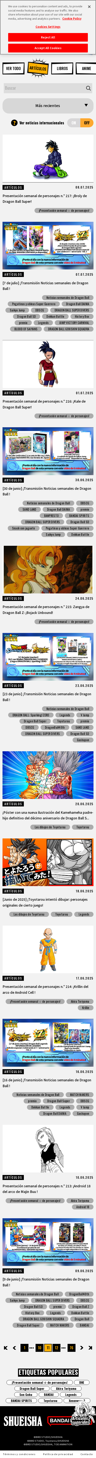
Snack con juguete (23, 528)
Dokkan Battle (55, 316)
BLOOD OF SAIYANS (26, 329)
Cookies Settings (48, 27)
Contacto (87, 1454)
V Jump (85, 715)
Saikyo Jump (17, 310)
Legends (43, 322)
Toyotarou (63, 721)
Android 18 (82, 1207)
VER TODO (13, 68)
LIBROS (62, 68)
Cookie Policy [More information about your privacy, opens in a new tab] (71, 18)
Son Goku (25, 1394)
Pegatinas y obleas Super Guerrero (33, 304)
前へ (18, 1348)
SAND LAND (29, 509)
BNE (81, 1382)
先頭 (6, 1347)
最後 (90, 1347)
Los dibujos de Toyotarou (50, 827)
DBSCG (39, 310)
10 (39, 1347)
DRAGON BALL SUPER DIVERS (72, 310)
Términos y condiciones (19, 1454)
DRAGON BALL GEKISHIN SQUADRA (68, 329)
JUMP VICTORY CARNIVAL (74, 322)
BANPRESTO (51, 515)
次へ (78, 1348)
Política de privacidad (58, 1454)
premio (23, 322)
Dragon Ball (82, 1319)
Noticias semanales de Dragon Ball (67, 297)
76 (71, 1347)
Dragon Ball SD (26, 316)
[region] (48, 27)
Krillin (85, 1007)
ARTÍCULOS (37, 68)
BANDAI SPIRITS (79, 515)
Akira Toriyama (80, 1001)
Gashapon (83, 740)
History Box (82, 316)
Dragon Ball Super (35, 721)
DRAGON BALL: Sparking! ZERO (31, 715)
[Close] (89, 6)
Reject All (48, 37)
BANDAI (84, 1325)
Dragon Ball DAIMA (77, 304)
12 (56, 1347)
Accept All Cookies (48, 48)
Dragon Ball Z (80, 1306)
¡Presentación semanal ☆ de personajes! (64, 210)
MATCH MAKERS (79, 1094)
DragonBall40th (55, 727)
